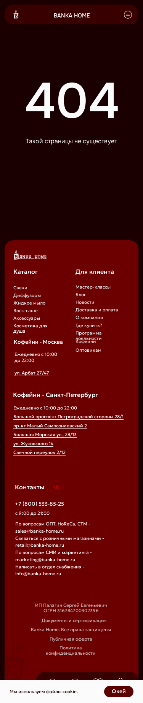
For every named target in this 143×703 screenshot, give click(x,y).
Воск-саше (25, 310)
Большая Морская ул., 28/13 (45, 434)
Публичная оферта (71, 639)
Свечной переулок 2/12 (39, 452)
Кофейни (86, 341)
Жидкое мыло (29, 303)
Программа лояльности (89, 335)
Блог (81, 294)
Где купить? (89, 325)
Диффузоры (27, 295)
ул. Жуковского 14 (33, 443)
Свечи (20, 287)
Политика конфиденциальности (71, 650)
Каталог (25, 272)
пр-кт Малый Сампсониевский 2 (50, 425)
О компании (89, 317)
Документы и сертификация (74, 620)
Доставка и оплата (97, 310)
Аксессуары (26, 318)
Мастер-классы (93, 287)
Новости (85, 302)
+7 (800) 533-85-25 (39, 503)
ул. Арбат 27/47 (31, 373)
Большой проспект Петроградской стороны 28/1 (68, 416)
